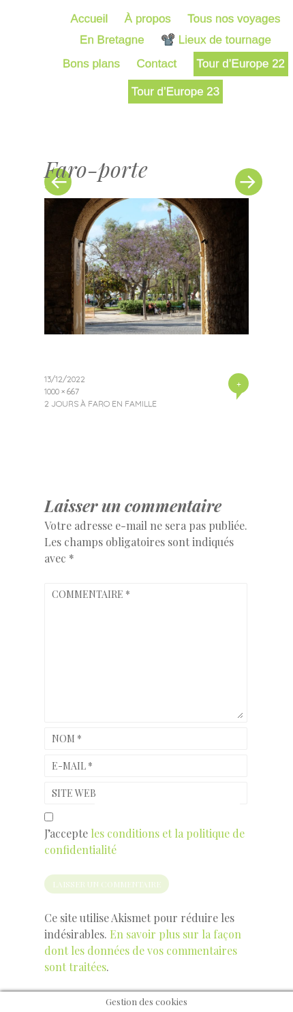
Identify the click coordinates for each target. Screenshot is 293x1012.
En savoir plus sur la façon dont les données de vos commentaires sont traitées (142, 950)
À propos (148, 18)
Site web (74, 793)
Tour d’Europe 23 (175, 91)
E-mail (72, 765)
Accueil (89, 18)
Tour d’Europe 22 (241, 63)
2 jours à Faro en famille (100, 403)
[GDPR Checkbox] (48, 816)
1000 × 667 (61, 391)
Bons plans (91, 63)
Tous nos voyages (233, 18)
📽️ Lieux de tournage (216, 39)
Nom (67, 738)
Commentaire (91, 594)
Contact (157, 63)
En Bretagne (112, 39)
